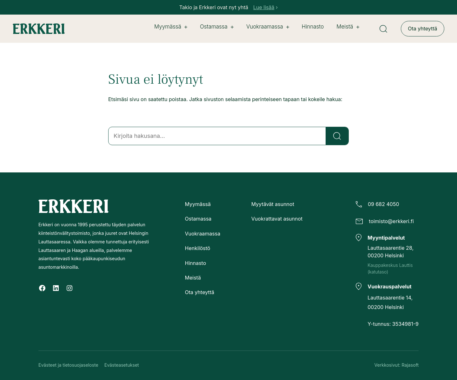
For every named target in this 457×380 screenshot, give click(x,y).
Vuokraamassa (267, 26)
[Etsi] (337, 136)
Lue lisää (264, 7)
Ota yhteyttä (422, 28)
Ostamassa (217, 26)
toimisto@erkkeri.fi (391, 221)
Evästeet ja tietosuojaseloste (68, 365)
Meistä (347, 26)
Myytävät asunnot (272, 204)
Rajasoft (410, 365)
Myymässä (170, 26)
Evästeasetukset (121, 365)
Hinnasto (195, 263)
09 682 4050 (383, 204)
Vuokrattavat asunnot (276, 219)
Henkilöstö (197, 248)
